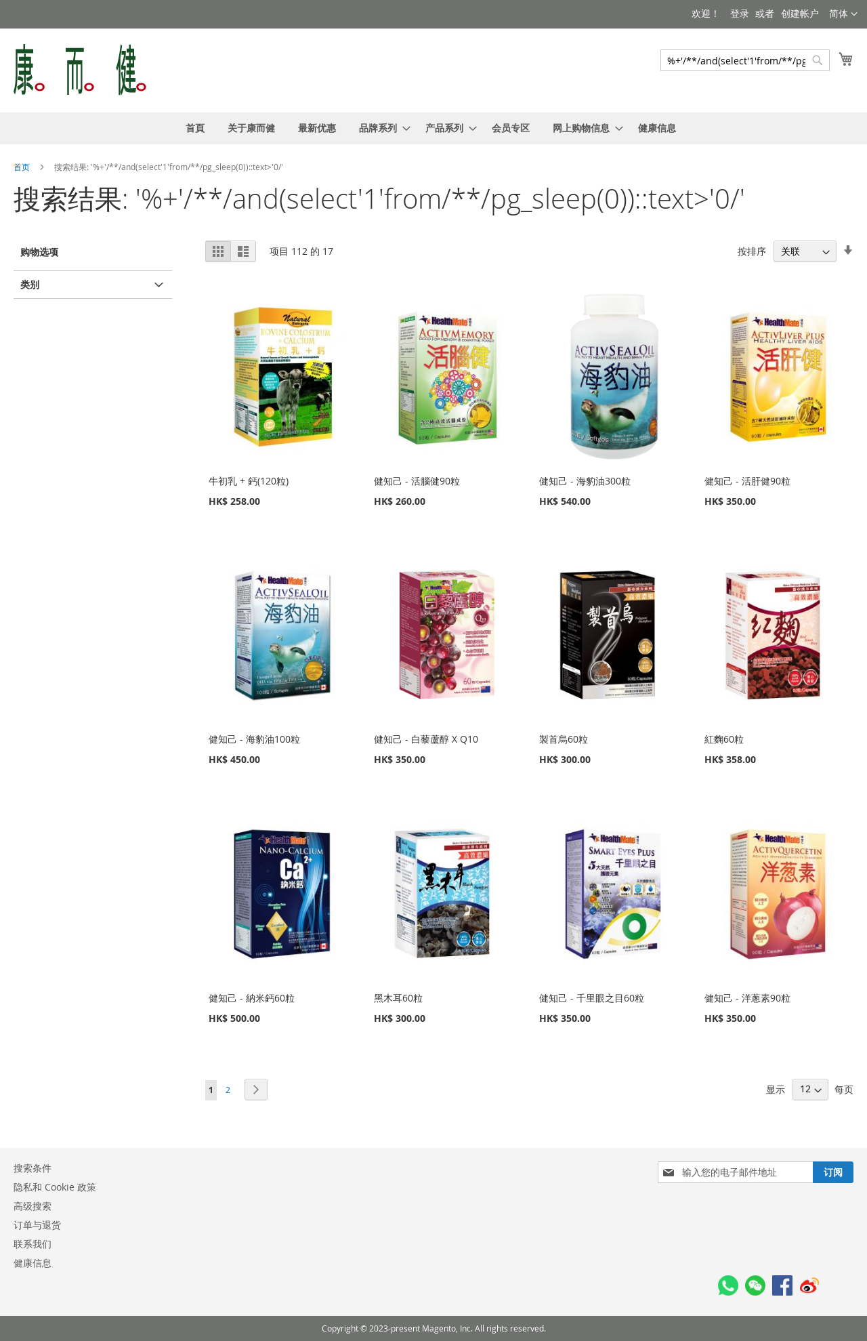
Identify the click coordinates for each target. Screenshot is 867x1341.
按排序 (752, 251)
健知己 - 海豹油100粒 (254, 739)
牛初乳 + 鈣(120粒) (249, 480)
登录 (739, 13)
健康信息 (32, 1262)
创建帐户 (800, 13)
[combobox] (745, 60)
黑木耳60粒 (398, 997)
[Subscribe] (833, 1172)
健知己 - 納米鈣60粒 (252, 997)
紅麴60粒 (724, 739)
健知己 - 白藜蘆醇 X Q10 (426, 739)
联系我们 (32, 1243)
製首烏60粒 (563, 739)
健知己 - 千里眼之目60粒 (591, 997)
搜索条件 (32, 1167)
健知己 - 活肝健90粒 (747, 480)
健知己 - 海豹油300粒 (585, 480)
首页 (23, 166)
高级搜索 (32, 1205)
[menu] (433, 128)
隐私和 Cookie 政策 (55, 1186)
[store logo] (80, 70)
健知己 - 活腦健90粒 (417, 480)
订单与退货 (37, 1224)
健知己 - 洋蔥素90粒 (747, 997)
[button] (843, 14)
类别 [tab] (29, 284)
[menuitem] (195, 128)
